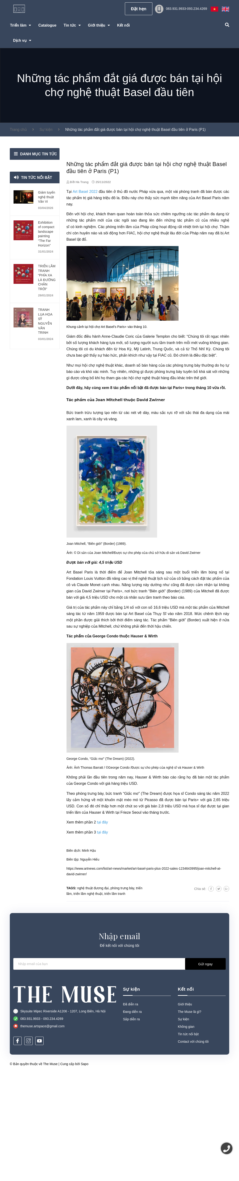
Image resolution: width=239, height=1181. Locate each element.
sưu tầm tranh (163, 450)
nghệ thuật (160, 341)
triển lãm (199, 680)
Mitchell (207, 699)
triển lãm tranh (114, 1001)
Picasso (151, 907)
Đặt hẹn (138, 9)
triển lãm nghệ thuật (88, 1001)
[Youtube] (39, 1148)
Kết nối (186, 1096)
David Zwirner (151, 507)
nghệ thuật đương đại (93, 995)
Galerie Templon (156, 444)
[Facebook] (17, 1148)
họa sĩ (178, 901)
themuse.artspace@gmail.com (42, 1134)
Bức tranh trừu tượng (85, 520)
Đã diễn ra (130, 1112)
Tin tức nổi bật (37, 178)
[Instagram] (28, 1148)
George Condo (105, 744)
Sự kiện (131, 1096)
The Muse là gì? (189, 1119)
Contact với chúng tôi (193, 1149)
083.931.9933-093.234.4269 (186, 8)
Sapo (84, 1171)
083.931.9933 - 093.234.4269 (41, 1126)
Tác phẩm (159, 727)
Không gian (186, 1134)
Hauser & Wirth (144, 744)
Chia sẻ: (200, 996)
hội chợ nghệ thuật (98, 473)
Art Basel (203, 305)
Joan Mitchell (109, 507)
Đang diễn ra (132, 1119)
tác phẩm (74, 305)
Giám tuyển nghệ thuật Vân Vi (46, 197)
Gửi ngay (205, 1071)
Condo (190, 901)
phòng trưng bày (186, 473)
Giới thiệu (185, 1112)
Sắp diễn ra (131, 1127)
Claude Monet (88, 692)
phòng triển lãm (119, 334)
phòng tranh (189, 299)
